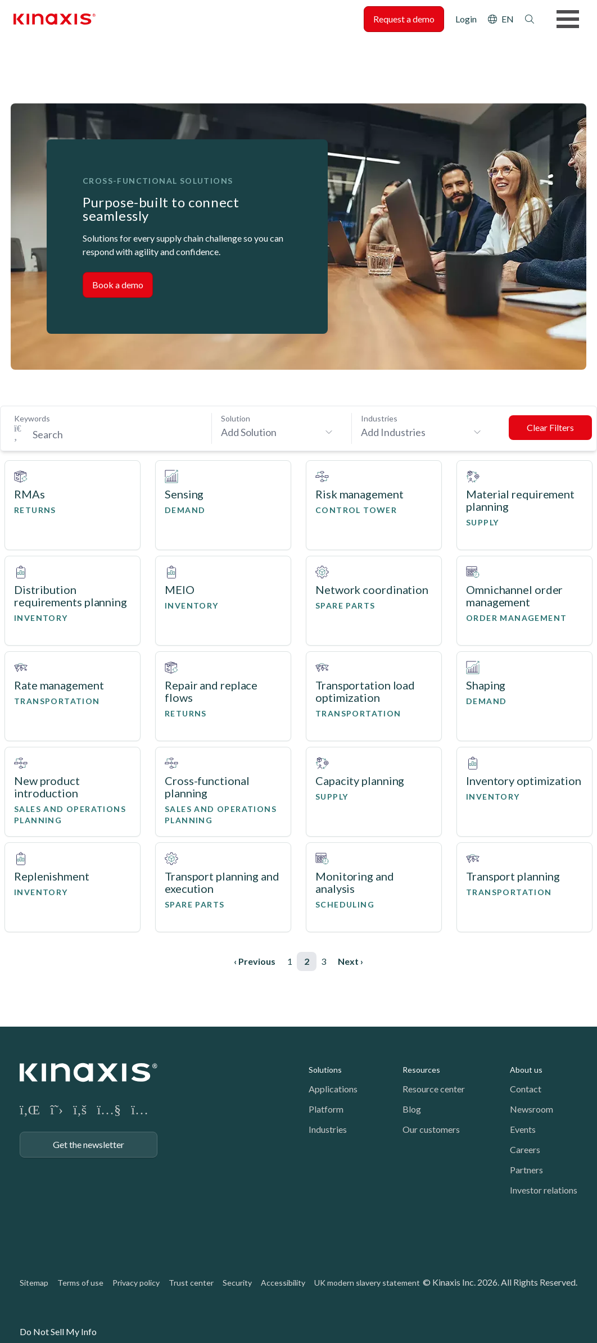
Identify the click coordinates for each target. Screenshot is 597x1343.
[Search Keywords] (113, 434)
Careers (525, 1149)
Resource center (433, 1088)
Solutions (325, 1069)
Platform (326, 1109)
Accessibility (283, 1282)
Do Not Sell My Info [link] (58, 1331)
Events (523, 1129)
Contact (525, 1088)
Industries (379, 418)
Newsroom (531, 1109)
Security (237, 1282)
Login (466, 18)
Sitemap (34, 1282)
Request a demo (404, 18)
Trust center (191, 1282)
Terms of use (80, 1282)
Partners (526, 1169)
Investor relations (543, 1190)
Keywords (32, 418)
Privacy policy (136, 1282)
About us (526, 1069)
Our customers (431, 1129)
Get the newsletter (88, 1144)
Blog (411, 1109)
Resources (421, 1069)
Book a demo (117, 284)
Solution (235, 418)
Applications (333, 1088)
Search (529, 19)
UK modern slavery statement (367, 1282)
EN (507, 18)
